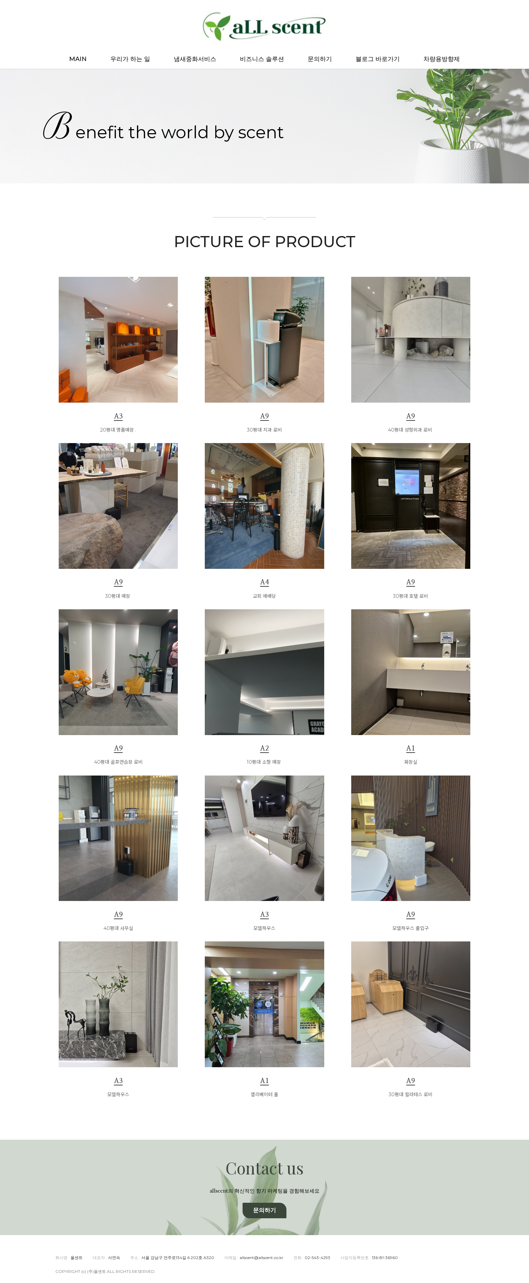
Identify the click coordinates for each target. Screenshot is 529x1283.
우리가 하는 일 (130, 59)
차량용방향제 (441, 59)
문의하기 (320, 59)
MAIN (78, 59)
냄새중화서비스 (195, 59)
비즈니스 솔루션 (262, 59)
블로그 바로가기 (378, 59)
